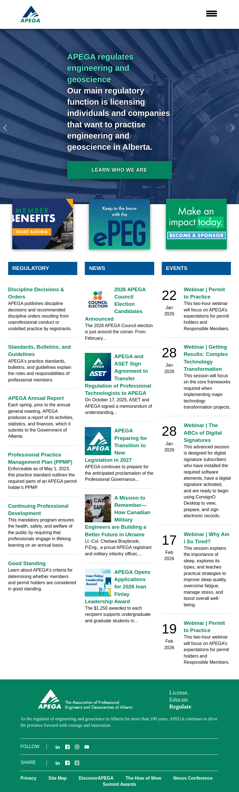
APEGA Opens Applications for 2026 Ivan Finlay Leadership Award (117, 586)
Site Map (57, 778)
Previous (7, 128)
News (97, 268)
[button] (212, 14)
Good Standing (27, 563)
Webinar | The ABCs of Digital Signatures (203, 432)
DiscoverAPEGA (96, 778)
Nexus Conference (193, 778)
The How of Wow (143, 778)
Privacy (28, 778)
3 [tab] (233, 218)
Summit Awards (119, 784)
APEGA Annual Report (36, 398)
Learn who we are (119, 170)
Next (232, 128)
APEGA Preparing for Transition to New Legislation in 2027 (116, 445)
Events (177, 268)
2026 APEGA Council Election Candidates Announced (115, 304)
